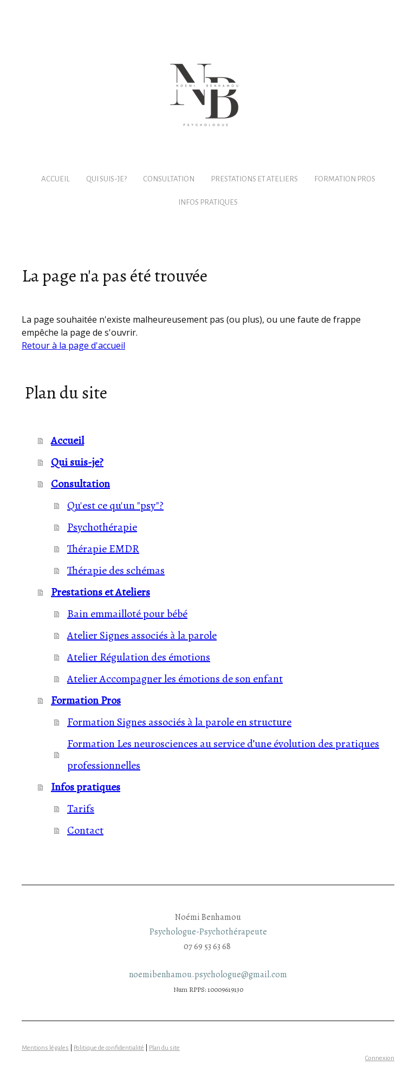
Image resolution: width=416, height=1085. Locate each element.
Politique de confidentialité (109, 1047)
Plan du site (164, 1047)
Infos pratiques (208, 202)
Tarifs (80, 808)
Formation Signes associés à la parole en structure (179, 722)
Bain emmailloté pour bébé (127, 613)
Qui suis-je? (106, 179)
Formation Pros (344, 179)
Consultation (168, 179)
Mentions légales (45, 1047)
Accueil (55, 179)
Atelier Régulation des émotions (138, 657)
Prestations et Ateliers (254, 179)
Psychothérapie (102, 527)
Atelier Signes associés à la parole (142, 635)
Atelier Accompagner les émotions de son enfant (175, 678)
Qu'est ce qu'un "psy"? (115, 505)
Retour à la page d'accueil (73, 345)
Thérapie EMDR (103, 548)
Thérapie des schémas (116, 570)
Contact (85, 830)
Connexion (379, 1058)
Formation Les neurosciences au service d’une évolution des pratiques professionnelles (223, 754)
